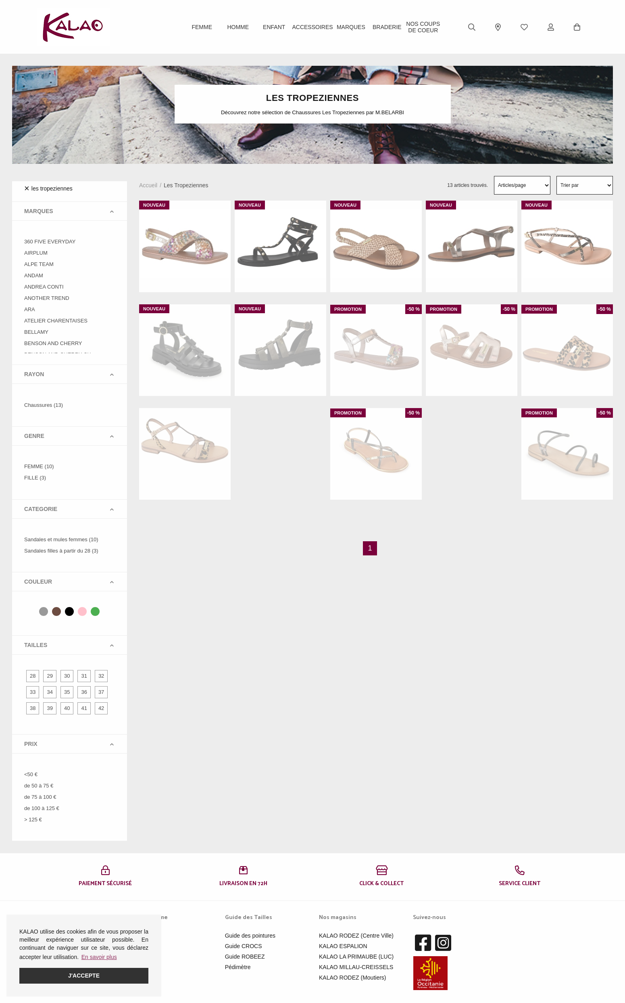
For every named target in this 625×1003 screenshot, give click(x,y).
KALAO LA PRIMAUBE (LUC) (356, 956)
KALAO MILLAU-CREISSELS (356, 967)
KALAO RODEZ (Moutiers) (352, 977)
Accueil (148, 185)
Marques (351, 27)
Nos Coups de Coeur (423, 27)
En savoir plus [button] (99, 957)
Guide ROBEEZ (245, 956)
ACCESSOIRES (312, 27)
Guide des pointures (250, 935)
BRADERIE (387, 27)
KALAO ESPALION (343, 946)
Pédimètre (238, 967)
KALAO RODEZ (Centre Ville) (356, 935)
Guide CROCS (243, 946)
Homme (238, 27)
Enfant (274, 27)
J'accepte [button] (84, 975)
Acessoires (144, 967)
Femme (202, 27)
